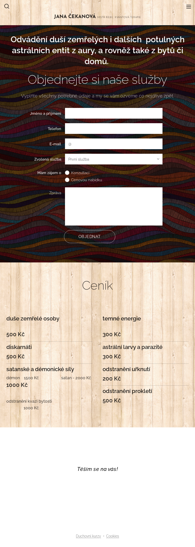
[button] (6, 6)
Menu (188, 6)
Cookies (112, 536)
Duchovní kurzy (88, 536)
